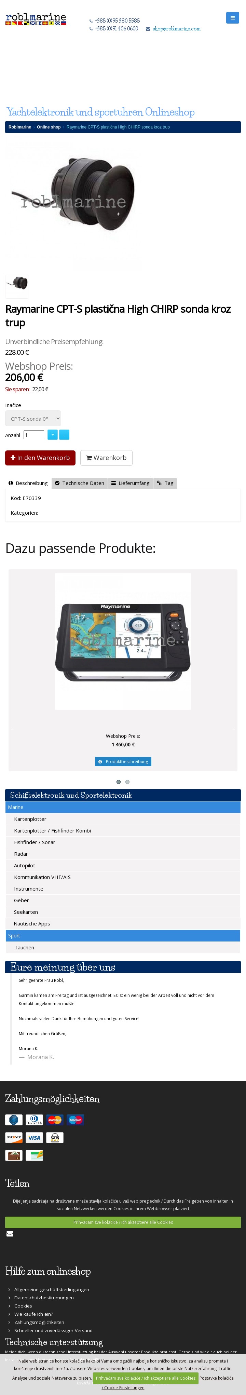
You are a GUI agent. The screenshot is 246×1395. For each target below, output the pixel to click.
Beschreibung (28, 482)
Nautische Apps (31, 923)
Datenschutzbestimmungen (41, 1298)
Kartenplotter (29, 818)
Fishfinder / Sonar (34, 842)
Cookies (20, 1306)
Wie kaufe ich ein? (31, 1314)
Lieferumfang (130, 482)
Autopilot (24, 865)
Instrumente (28, 888)
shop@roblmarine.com (177, 29)
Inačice (13, 405)
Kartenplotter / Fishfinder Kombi (52, 830)
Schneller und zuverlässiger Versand (51, 1330)
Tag (165, 482)
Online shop (48, 127)
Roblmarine (20, 127)
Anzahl (12, 435)
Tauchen (23, 947)
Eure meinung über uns (62, 967)
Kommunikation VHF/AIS (42, 876)
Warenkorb (106, 457)
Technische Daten (79, 482)
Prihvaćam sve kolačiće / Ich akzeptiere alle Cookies (123, 1222)
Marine (15, 807)
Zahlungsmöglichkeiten (36, 1322)
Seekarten (25, 911)
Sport (14, 935)
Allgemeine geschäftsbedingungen (49, 1289)
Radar (20, 853)
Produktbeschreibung (123, 761)
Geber (21, 900)
